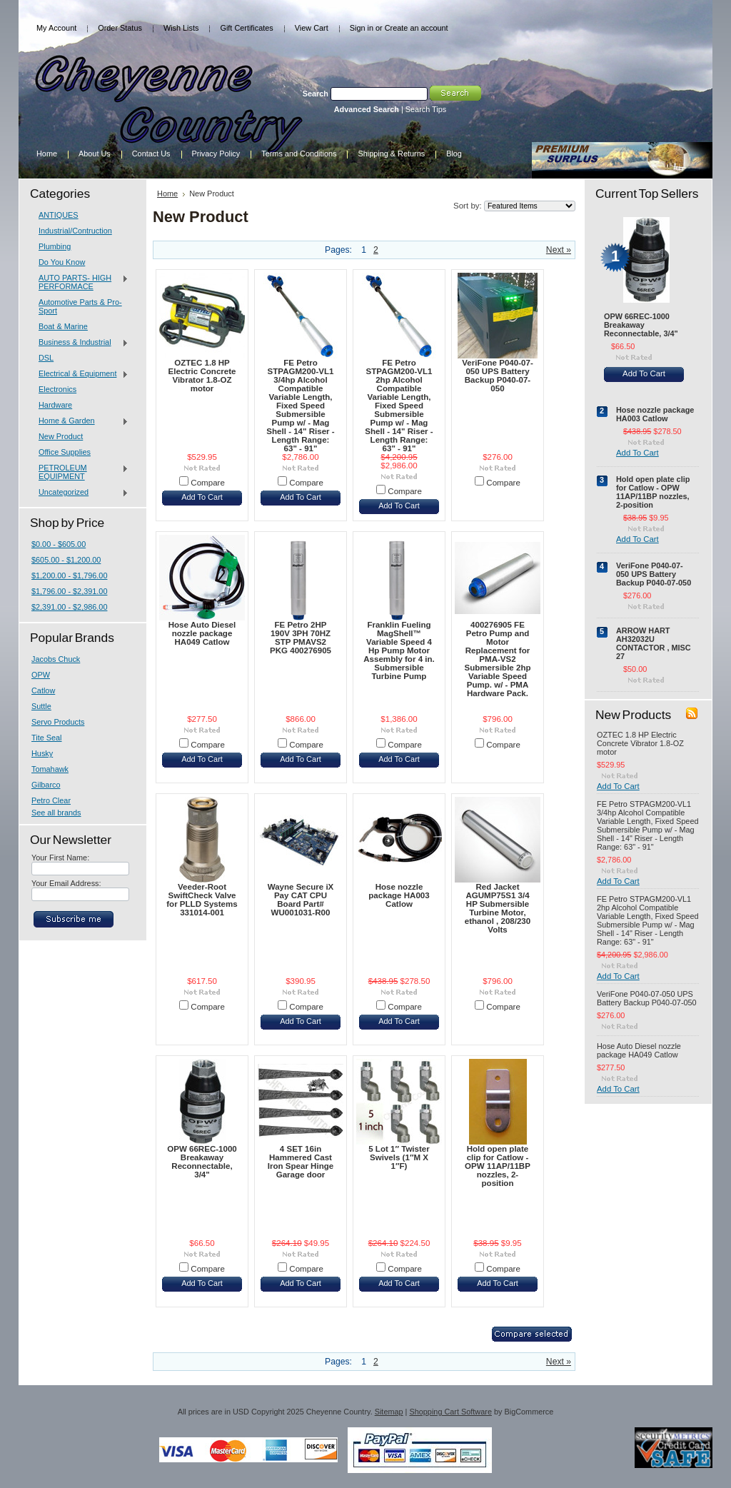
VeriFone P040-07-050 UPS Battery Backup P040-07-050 (497, 375)
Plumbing (55, 246)
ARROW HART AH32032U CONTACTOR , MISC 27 (653, 643)
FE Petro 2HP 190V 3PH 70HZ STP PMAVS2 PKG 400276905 (300, 637)
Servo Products (57, 722)
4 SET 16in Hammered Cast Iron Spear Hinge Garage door (300, 1162)
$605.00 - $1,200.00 (66, 560)
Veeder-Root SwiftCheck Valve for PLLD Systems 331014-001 (201, 900)
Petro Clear (51, 800)
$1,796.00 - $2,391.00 (69, 591)
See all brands (56, 812)
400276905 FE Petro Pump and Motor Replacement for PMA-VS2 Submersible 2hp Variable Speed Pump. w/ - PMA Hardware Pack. (497, 659)
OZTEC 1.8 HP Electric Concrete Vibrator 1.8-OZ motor (202, 375)
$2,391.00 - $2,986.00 (69, 607)
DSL (46, 357)
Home (167, 193)
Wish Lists (181, 28)
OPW (40, 674)
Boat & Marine (63, 326)
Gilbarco (46, 784)
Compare (208, 482)
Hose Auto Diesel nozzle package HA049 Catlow (202, 633)
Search (315, 93)
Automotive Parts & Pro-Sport (80, 306)
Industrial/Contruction (75, 230)
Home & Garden (79, 421)
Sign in (361, 28)
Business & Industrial (79, 343)
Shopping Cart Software (450, 1411)
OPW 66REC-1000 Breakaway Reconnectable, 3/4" (202, 1162)
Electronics (57, 389)
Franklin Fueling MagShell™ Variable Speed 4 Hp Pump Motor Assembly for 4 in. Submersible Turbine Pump (398, 650)
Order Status (120, 28)
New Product (61, 436)
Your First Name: (60, 857)
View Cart (311, 28)
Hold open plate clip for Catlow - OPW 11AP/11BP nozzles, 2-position (497, 1166)
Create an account (416, 28)
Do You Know (62, 262)
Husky (42, 753)
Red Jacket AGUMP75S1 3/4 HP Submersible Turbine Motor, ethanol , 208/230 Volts (497, 908)
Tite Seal (46, 737)
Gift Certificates (246, 28)
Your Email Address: (66, 883)
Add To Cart (202, 497)
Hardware (55, 405)
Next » (558, 250)
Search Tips (425, 109)
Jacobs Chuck (55, 659)
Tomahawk (50, 769)
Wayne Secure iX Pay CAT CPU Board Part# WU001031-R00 (301, 900)
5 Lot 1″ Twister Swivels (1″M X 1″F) (399, 1157)
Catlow (43, 690)
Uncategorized (79, 493)
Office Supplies (65, 452)
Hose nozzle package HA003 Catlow (398, 895)
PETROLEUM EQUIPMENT (79, 472)
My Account (56, 28)
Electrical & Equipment (79, 374)
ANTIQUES (59, 215)
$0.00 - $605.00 (58, 544)
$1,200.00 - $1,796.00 (69, 575)
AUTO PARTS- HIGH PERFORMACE (79, 282)
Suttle (41, 706)
